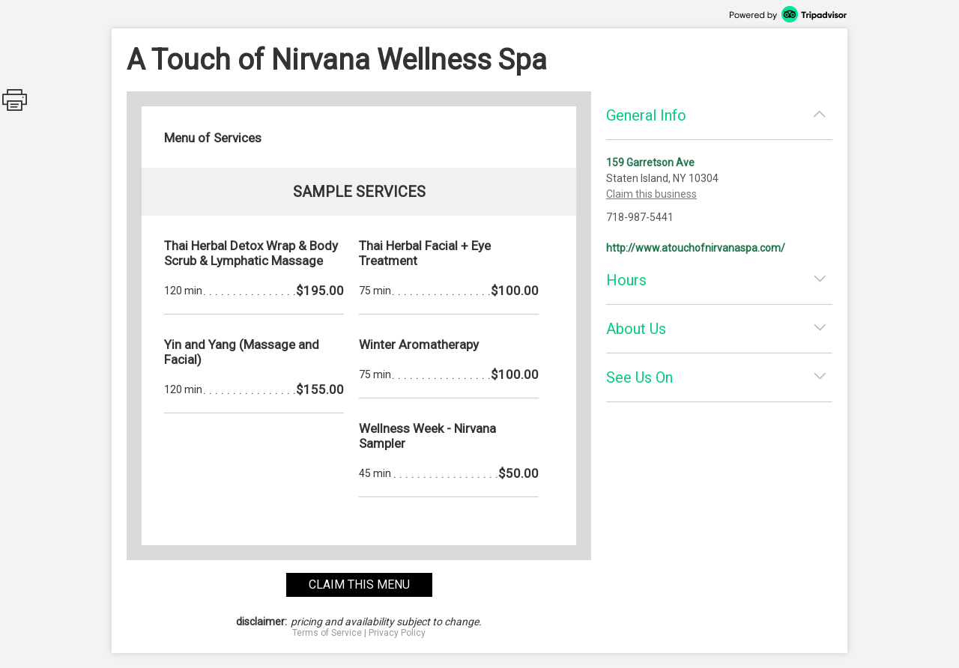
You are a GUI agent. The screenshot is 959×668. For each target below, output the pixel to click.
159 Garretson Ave (650, 162)
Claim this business (651, 194)
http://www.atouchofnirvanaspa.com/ (695, 248)
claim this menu (359, 584)
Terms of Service (327, 633)
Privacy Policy (397, 633)
